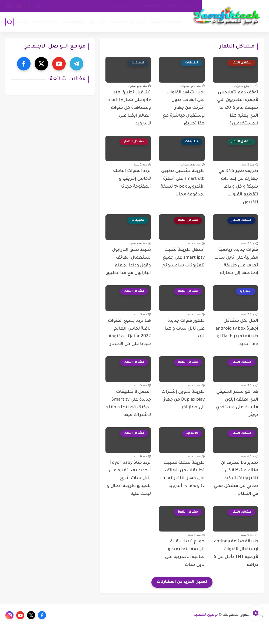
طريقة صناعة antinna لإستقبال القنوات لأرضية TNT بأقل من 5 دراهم (236, 553)
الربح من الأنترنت (129, 21)
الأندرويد (98, 21)
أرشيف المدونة (121, 6)
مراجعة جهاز (46, 21)
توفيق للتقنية (206, 615)
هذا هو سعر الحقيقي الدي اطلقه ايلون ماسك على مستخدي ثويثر (237, 404)
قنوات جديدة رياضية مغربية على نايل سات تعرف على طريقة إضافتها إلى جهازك (236, 262)
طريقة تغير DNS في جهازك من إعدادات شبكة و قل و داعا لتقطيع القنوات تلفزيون (238, 187)
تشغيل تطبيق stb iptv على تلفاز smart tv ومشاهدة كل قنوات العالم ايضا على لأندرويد (128, 108)
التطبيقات (74, 21)
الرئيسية (188, 6)
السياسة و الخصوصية (157, 6)
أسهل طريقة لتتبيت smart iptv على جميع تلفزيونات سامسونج (183, 258)
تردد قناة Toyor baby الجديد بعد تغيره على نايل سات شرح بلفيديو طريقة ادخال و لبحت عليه (129, 478)
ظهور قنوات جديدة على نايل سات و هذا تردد (185, 329)
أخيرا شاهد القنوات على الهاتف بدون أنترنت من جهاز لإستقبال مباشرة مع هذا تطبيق (184, 108)
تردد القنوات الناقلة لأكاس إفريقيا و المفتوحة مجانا (132, 179)
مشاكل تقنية (15, 21)
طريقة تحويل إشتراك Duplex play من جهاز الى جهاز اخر (183, 400)
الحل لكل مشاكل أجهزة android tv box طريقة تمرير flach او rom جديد (236, 333)
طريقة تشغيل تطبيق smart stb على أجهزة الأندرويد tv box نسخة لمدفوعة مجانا (183, 183)
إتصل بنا (95, 6)
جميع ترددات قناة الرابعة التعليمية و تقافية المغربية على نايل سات (185, 553)
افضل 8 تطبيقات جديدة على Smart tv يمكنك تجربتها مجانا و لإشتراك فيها (128, 404)
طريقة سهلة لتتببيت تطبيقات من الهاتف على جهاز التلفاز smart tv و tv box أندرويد (182, 475)
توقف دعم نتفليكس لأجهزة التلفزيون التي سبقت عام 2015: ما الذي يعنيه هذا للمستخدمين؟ (237, 108)
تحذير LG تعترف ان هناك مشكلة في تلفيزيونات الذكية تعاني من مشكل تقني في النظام (236, 478)
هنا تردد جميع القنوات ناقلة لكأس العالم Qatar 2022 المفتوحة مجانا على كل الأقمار (129, 333)
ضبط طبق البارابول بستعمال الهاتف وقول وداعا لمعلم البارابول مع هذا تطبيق (128, 262)
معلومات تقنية (166, 21)
